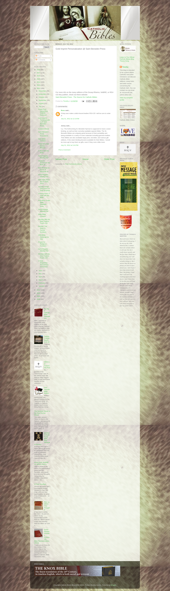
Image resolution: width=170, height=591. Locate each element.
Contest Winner (43, 129)
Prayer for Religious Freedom (42, 244)
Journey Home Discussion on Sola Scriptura (44, 188)
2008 (39, 299)
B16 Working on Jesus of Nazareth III (44, 169)
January (42, 286)
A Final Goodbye (40, 484)
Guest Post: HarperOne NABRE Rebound (43, 112)
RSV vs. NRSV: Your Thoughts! (47, 506)
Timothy (125, 67)
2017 (39, 73)
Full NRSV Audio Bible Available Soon (44, 203)
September (43, 100)
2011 (39, 290)
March (41, 280)
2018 (39, 70)
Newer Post (61, 159)
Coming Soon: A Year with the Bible (44, 195)
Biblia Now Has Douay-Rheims (43, 145)
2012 (39, 88)
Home (85, 159)
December (42, 91)
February (42, 283)
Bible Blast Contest (42, 215)
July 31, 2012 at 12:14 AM (70, 119)
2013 (39, 85)
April (40, 277)
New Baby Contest (42, 140)
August (41, 103)
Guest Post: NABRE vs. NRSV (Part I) (41, 463)
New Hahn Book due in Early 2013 (44, 181)
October (42, 97)
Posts (39, 56)
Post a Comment (64, 150)
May (40, 274)
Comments (40, 60)
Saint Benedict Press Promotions (43, 134)
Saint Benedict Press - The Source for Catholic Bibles (76, 97)
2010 (39, 293)
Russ (63, 110)
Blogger (113, 585)
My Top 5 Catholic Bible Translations (47, 313)
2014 (39, 82)
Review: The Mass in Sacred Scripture (42, 229)
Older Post (109, 159)
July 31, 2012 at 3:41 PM (69, 145)
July (40, 106)
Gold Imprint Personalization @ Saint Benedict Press (44, 122)
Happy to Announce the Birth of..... (44, 162)
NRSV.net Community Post (47, 365)
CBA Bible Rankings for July (43, 237)
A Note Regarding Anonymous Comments (43, 264)
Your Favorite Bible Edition (47, 390)
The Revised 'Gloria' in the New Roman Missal (42, 413)
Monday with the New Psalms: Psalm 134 (44, 221)
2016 (39, 76)
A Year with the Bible (43, 152)
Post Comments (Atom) (73, 164)
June (40, 270)
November (42, 94)
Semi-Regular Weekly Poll (43, 157)
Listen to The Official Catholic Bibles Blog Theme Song (127, 59)
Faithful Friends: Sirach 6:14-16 (47, 339)
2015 (39, 79)
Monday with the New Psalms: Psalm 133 (44, 256)
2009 (39, 296)
